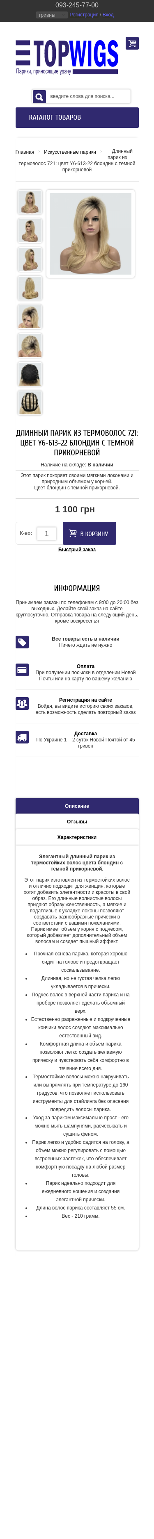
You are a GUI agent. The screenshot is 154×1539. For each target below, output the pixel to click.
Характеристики (77, 837)
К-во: (26, 533)
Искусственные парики (70, 152)
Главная (25, 152)
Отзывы (77, 822)
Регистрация (84, 15)
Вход (108, 15)
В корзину (88, 533)
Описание (77, 806)
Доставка (85, 734)
